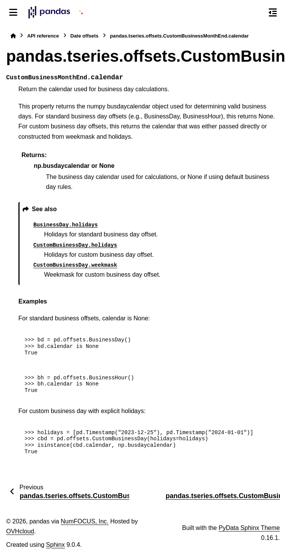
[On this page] (273, 12)
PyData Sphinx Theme (249, 528)
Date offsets (85, 36)
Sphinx (55, 544)
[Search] (256, 13)
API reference (43, 36)
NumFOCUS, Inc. (84, 521)
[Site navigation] (13, 12)
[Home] (13, 36)
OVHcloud (20, 531)
